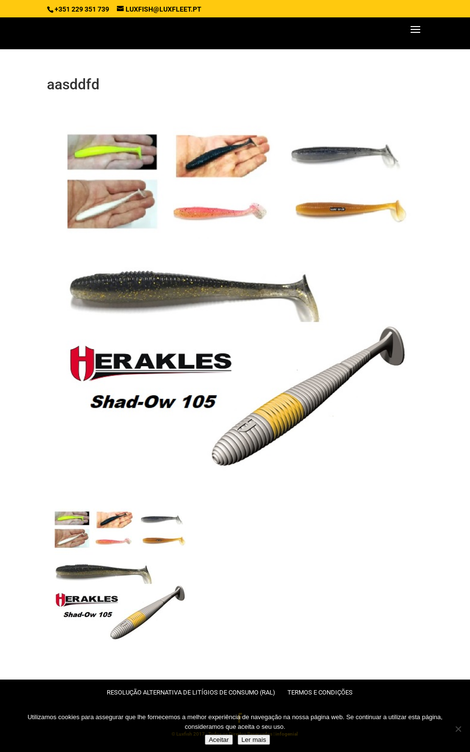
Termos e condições (320, 692)
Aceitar (218, 739)
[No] (458, 729)
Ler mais (254, 739)
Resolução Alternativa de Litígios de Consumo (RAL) (191, 692)
